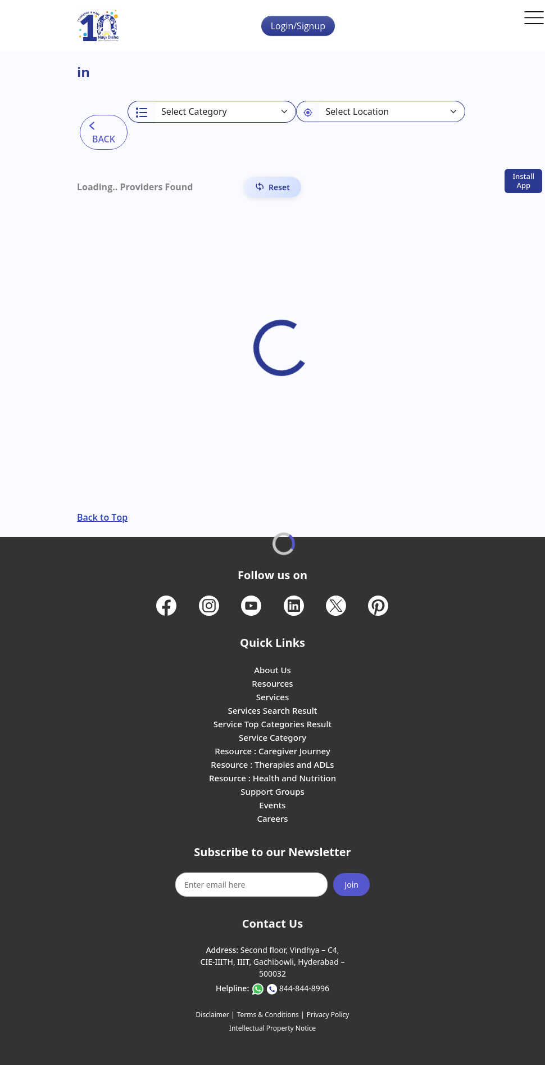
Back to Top (102, 517)
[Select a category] (226, 112)
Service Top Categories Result (272, 724)
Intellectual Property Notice (272, 1028)
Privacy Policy (328, 1014)
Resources (272, 683)
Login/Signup (298, 26)
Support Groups (272, 791)
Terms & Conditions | (271, 1014)
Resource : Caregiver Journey (272, 751)
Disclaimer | (215, 1014)
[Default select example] (392, 111)
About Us (272, 669)
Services (272, 696)
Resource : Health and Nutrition (272, 778)
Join (351, 884)
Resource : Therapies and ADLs (272, 764)
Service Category (272, 737)
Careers (272, 818)
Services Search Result (272, 710)
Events (272, 805)
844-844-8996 (304, 988)
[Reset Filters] (272, 187)
